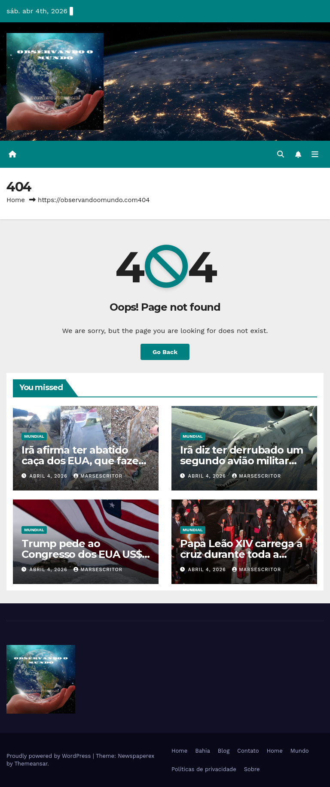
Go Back (165, 351)
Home (15, 200)
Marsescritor (97, 476)
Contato (248, 751)
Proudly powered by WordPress (49, 756)
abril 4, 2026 (50, 476)
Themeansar (30, 763)
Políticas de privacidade (203, 769)
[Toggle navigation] (315, 154)
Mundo (299, 751)
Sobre (252, 769)
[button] (280, 154)
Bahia (202, 751)
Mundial (34, 436)
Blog (223, 751)
